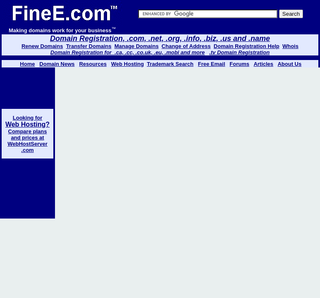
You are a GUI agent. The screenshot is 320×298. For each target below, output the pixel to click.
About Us (289, 64)
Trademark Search (170, 64)
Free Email (211, 64)
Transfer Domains (89, 46)
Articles (263, 64)
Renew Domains (42, 46)
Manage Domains (137, 46)
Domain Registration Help (246, 46)
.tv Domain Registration (239, 52)
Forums (239, 64)
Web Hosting (127, 64)
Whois (290, 46)
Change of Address (186, 46)
